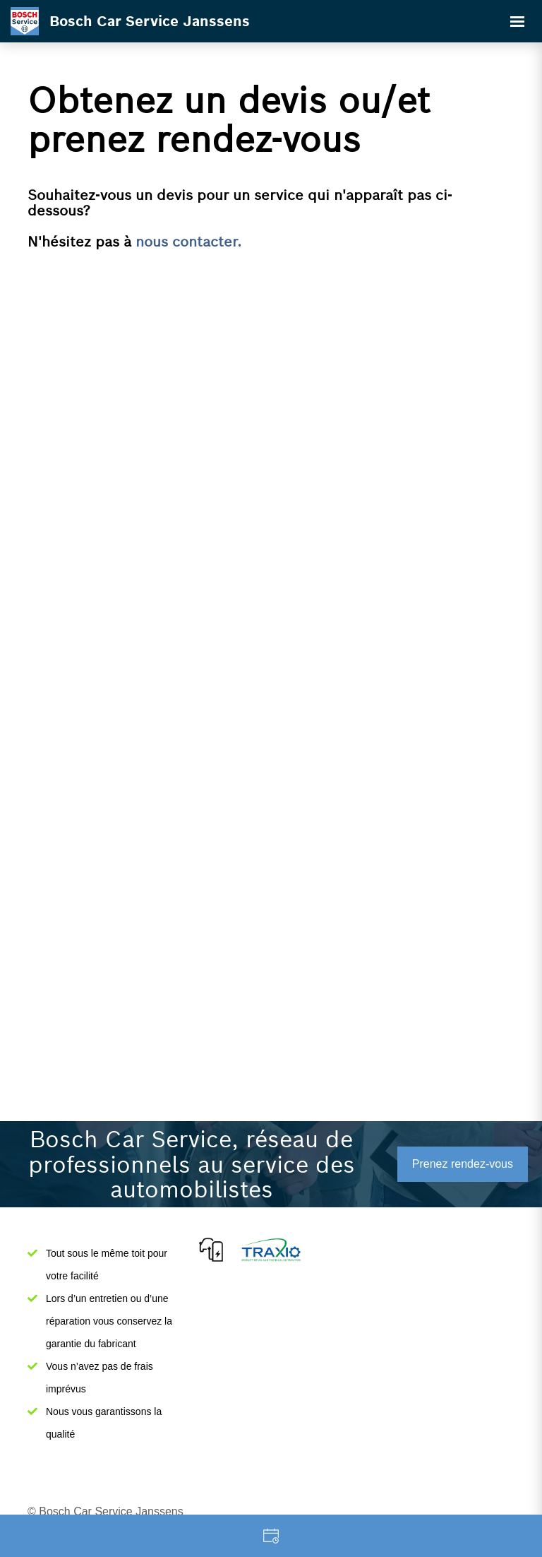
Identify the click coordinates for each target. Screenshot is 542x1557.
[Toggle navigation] (517, 21)
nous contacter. (188, 241)
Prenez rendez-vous (462, 1164)
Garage (271, 1536)
